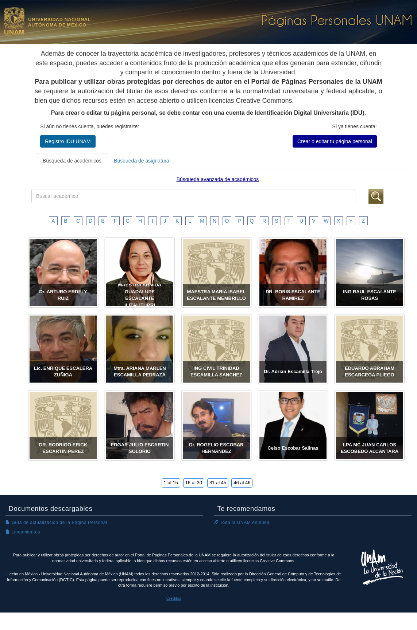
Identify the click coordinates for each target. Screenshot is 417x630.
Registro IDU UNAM (67, 141)
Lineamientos (22, 532)
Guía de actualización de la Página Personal (56, 522)
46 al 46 (241, 482)
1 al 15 (171, 482)
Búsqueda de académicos (72, 161)
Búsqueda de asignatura (141, 161)
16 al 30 (193, 482)
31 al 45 (217, 482)
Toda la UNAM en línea (242, 522)
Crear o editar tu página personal (334, 141)
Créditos (173, 598)
